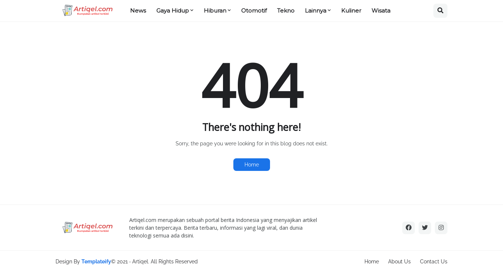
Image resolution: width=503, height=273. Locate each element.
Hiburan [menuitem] (215, 10)
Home (251, 165)
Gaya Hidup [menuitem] (172, 10)
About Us (399, 261)
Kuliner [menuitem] (351, 10)
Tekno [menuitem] (285, 10)
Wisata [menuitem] (381, 10)
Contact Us (433, 261)
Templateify (96, 261)
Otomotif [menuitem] (254, 10)
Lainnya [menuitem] (315, 10)
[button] (440, 11)
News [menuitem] (138, 10)
